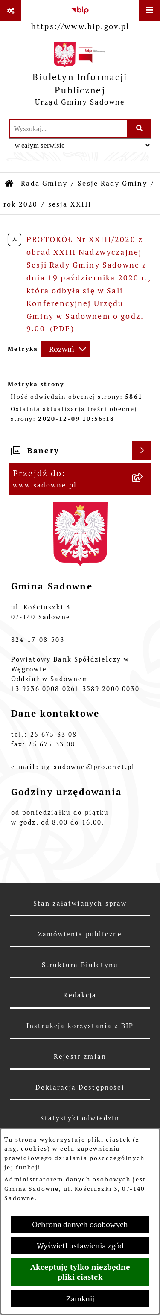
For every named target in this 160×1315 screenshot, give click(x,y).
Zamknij (80, 1298)
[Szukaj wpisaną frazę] (139, 128)
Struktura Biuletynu (80, 965)
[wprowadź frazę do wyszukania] (68, 128)
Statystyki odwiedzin (79, 1118)
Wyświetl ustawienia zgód (80, 1246)
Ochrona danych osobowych (80, 1224)
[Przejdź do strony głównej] (80, 76)
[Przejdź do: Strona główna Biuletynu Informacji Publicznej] (10, 183)
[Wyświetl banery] (141, 450)
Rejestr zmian (80, 1057)
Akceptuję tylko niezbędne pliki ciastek (80, 1272)
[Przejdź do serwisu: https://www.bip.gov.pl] (80, 16)
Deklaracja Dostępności (80, 1087)
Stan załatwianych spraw (80, 903)
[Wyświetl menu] (149, 10)
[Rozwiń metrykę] (65, 349)
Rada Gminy (44, 183)
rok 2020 (20, 204)
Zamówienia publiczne (80, 934)
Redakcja (79, 995)
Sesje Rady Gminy (112, 183)
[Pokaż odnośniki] (10, 10)
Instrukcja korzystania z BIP (80, 1026)
